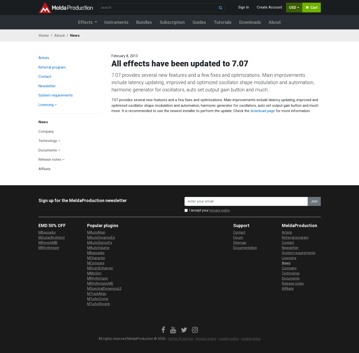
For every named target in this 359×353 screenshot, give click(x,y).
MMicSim (94, 273)
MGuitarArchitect (51, 237)
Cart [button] (311, 7)
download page (262, 111)
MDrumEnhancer (100, 268)
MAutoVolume (98, 248)
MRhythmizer (48, 248)
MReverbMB (47, 243)
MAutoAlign (96, 232)
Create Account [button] (269, 7)
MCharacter (96, 258)
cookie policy (229, 339)
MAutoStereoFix (99, 243)
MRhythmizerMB (100, 283)
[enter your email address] (246, 201)
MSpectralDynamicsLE (104, 289)
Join (314, 201)
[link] (163, 330)
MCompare (95, 263)
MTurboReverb (98, 304)
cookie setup (251, 339)
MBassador (47, 232)
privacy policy (220, 210)
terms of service (180, 339)
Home (44, 35)
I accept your (209, 210)
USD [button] (292, 7)
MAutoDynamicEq (101, 237)
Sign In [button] (243, 7)
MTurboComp (97, 299)
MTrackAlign (96, 294)
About (59, 35)
